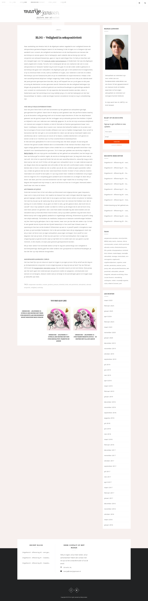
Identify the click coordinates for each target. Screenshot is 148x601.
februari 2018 (109, 445)
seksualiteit (82, 284)
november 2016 (110, 509)
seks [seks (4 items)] (109, 268)
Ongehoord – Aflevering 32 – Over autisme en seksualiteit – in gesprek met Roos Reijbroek (116, 200)
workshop (40, 287)
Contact (71, 3)
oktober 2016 (109, 514)
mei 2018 (107, 434)
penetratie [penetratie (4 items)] (113, 265)
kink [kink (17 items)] (105, 253)
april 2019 (107, 381)
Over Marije (59, 3)
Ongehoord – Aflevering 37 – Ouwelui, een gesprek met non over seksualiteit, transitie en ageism (116, 189)
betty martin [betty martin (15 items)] (112, 241)
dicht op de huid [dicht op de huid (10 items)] (124, 244)
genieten (50, 284)
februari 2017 (109, 493)
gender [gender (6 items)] (109, 250)
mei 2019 (107, 375)
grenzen (56, 284)
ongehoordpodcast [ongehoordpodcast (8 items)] (110, 262)
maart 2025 (108, 300)
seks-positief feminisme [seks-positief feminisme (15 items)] (119, 268)
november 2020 (110, 332)
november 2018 (110, 407)
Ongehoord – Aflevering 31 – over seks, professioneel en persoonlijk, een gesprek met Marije (116, 211)
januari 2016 (108, 525)
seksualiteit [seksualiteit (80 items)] (114, 271)
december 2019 (110, 343)
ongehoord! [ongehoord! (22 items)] (115, 259)
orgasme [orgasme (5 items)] (119, 262)
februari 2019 (109, 391)
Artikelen (26, 3)
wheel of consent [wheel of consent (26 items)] (113, 283)
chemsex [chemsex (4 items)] (119, 241)
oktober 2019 (109, 354)
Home (4, 3)
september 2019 (110, 359)
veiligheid (34, 287)
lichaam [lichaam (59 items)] (109, 253)
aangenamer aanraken (35, 284)
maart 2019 (108, 386)
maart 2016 (108, 520)
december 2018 (110, 402)
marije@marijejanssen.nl (72, 571)
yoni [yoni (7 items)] (120, 283)
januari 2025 (108, 311)
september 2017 (110, 466)
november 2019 (110, 348)
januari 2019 (108, 397)
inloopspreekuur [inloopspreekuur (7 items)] (117, 250)
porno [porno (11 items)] (124, 265)
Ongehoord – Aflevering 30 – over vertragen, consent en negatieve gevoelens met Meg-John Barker (116, 216)
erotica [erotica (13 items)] (112, 247)
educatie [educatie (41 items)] (106, 247)
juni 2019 (107, 370)
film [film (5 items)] (105, 250)
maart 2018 (108, 439)
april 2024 (107, 316)
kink (66, 284)
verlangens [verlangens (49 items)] (107, 280)
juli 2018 (107, 423)
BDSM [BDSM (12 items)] (106, 241)
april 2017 (107, 482)
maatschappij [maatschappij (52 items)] (117, 253)
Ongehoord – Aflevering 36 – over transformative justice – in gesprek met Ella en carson (85, 337)
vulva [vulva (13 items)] (105, 283)
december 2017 (110, 450)
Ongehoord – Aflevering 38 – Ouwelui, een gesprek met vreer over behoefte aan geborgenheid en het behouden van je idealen (116, 184)
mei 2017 (107, 477)
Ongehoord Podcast (42, 3)
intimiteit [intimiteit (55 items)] (125, 250)
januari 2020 (108, 338)
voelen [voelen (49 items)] (114, 280)
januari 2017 (108, 498)
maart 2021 (108, 327)
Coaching (15, 3)
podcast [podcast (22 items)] (119, 265)
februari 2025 (109, 306)
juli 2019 (107, 364)
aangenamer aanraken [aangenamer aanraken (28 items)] (111, 238)
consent (45, 284)
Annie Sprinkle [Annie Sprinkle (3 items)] (122, 238)
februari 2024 (109, 322)
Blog (58, 29)
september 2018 (110, 413)
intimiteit (62, 284)
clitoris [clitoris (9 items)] (125, 241)
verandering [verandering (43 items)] (118, 277)
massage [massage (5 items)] (114, 256)
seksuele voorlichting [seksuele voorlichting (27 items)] (117, 274)
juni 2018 (107, 429)
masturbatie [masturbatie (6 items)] (121, 256)
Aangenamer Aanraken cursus (44, 268)
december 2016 (110, 503)
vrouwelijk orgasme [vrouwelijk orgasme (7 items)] (122, 280)
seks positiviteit (73, 284)
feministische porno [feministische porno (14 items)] (121, 247)
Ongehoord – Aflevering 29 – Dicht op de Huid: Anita (116, 221)
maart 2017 (108, 487)
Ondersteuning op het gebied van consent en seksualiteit (116, 205)
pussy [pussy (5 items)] (106, 268)
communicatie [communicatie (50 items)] (108, 244)
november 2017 (110, 455)
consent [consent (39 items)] (115, 244)
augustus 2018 (109, 418)
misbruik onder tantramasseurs (55, 61)
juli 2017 (107, 471)
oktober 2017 (109, 461)
